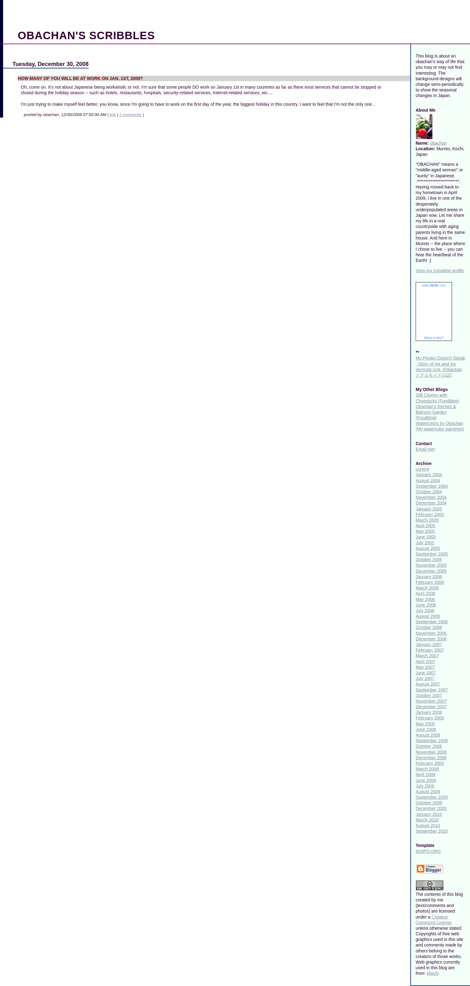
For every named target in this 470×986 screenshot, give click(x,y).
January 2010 (429, 814)
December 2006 (431, 638)
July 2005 (425, 542)
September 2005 (432, 553)
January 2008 (429, 712)
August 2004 (428, 480)
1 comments (130, 114)
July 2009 (425, 786)
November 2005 (431, 565)
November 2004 (431, 497)
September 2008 (432, 740)
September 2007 (432, 689)
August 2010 (428, 825)
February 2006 (430, 582)
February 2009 (430, 763)
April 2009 (425, 774)
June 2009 (426, 780)
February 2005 (430, 514)
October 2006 (429, 627)
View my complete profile (440, 270)
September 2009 (432, 797)
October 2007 (429, 695)
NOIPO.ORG (428, 851)
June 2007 (426, 672)
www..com (433, 285)
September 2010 (432, 831)
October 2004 (429, 491)
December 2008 (431, 757)
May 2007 (425, 667)
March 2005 (427, 520)
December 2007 (431, 706)
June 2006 (426, 604)
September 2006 (432, 621)
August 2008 (428, 735)
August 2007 (428, 683)
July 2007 (425, 678)
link (113, 114)
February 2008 (430, 717)
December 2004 (431, 502)
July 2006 (425, 610)
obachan (438, 143)
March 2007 (427, 655)
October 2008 (429, 746)
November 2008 (431, 752)
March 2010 (427, 819)
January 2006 (429, 576)
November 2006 (431, 633)
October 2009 (429, 802)
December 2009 (431, 808)
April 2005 (425, 525)
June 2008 (426, 729)
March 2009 (427, 768)
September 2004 (432, 486)
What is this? (434, 338)
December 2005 (431, 571)
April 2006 (425, 593)
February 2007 (430, 650)
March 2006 (427, 587)
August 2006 (428, 616)
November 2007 (431, 701)
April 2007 (425, 661)
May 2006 (425, 599)
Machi (432, 973)
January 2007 (429, 644)
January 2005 (429, 508)
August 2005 (428, 548)
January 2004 (429, 474)
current (422, 469)
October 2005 (429, 559)
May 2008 (425, 723)
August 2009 (428, 791)
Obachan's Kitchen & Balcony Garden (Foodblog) (436, 412)
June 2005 (426, 536)
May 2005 (425, 531)
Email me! (425, 449)
